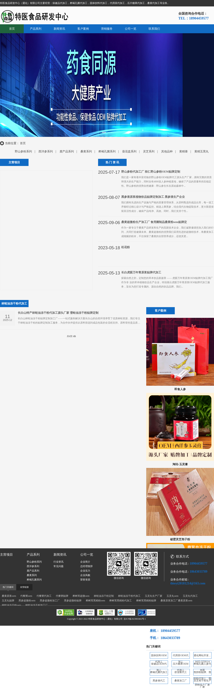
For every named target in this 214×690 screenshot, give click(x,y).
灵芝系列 (148, 151)
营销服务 (107, 28)
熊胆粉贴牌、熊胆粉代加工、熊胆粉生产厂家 (202, 673)
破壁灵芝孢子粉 (180, 539)
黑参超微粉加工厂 (50, 600)
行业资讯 (58, 561)
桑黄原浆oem (9, 596)
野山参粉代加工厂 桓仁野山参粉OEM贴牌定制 (150, 171)
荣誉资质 (85, 579)
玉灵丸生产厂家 (153, 596)
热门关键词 (8, 587)
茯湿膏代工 (180, 672)
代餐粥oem (26, 596)
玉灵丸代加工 (190, 596)
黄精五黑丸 (201, 151)
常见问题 (58, 566)
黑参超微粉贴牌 (72, 600)
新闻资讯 (59, 28)
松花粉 (125, 247)
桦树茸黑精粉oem (95, 600)
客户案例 (83, 28)
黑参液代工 (159, 680)
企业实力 (85, 570)
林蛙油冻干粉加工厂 (36, 605)
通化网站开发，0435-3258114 (202, 656)
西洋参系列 (46, 151)
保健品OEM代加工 (159, 664)
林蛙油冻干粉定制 (104, 596)
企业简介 (85, 561)
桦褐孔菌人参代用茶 (202, 664)
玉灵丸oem (172, 596)
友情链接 (24, 587)
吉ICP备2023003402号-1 (135, 619)
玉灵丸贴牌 (8, 600)
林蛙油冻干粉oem (11, 605)
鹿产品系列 (67, 151)
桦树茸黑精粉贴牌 (146, 600)
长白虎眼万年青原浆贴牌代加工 (141, 272)
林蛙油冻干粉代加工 (129, 596)
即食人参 (180, 389)
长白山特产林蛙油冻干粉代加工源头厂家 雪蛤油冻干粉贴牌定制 (58, 312)
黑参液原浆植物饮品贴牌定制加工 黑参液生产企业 (153, 196)
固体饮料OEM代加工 (159, 656)
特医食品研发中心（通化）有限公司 (105, 619)
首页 (12, 28)
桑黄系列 (86, 151)
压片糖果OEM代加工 (180, 664)
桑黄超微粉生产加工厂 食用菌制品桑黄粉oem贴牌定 (154, 222)
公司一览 (130, 28)
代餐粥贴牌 (62, 596)
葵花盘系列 (129, 151)
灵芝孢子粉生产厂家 (202, 681)
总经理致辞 (86, 566)
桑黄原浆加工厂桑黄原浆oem (176, 600)
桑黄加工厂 (180, 680)
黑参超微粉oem (27, 600)
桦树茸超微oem (81, 596)
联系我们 (154, 28)
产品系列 (35, 28)
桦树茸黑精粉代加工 (120, 600)
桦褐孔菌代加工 (159, 672)
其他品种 (167, 151)
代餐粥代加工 (44, 596)
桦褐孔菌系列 (107, 151)
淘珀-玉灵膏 (180, 464)
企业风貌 (85, 575)
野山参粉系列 (23, 151)
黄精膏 (183, 151)
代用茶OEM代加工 (180, 656)
